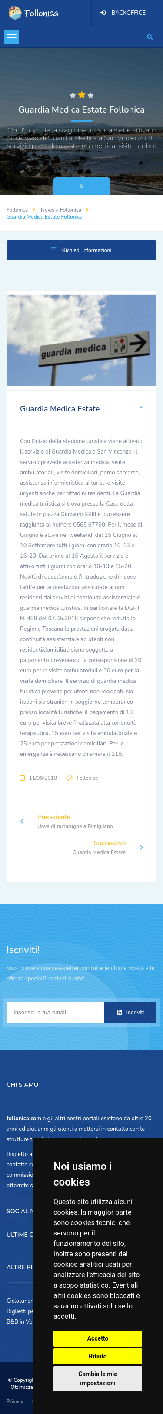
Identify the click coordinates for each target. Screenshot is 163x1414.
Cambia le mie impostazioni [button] (97, 1379)
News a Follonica (61, 209)
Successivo (108, 847)
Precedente (66, 821)
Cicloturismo (23, 1301)
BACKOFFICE (129, 13)
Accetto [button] (98, 1338)
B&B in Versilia (25, 1322)
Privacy (15, 1401)
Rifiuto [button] (98, 1356)
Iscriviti (130, 1012)
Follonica (17, 209)
